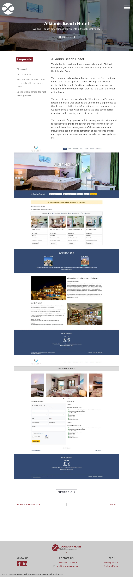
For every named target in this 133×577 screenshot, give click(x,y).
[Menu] (126, 8)
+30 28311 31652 (68, 562)
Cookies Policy (110, 566)
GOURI (112, 504)
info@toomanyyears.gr (67, 566)
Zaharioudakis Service (28, 504)
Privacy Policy (111, 562)
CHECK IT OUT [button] (66, 37)
